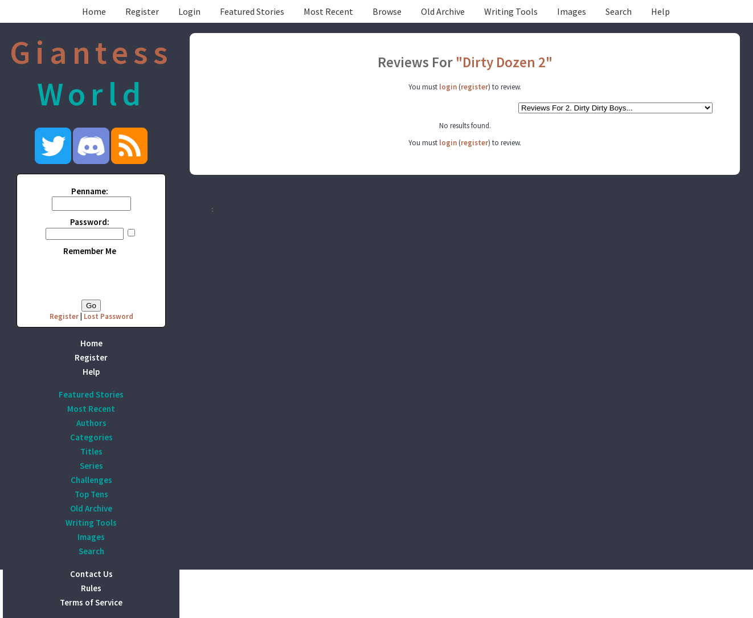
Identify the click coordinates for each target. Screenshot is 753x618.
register (474, 87)
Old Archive (443, 11)
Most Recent (328, 11)
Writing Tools (511, 11)
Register (142, 11)
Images (571, 11)
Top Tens (91, 494)
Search (618, 11)
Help (660, 11)
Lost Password (108, 316)
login (448, 87)
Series (91, 465)
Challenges (91, 479)
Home (94, 11)
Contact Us (91, 573)
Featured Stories (252, 11)
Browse (387, 11)
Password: (89, 221)
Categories (91, 437)
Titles (91, 451)
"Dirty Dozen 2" (504, 62)
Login (189, 11)
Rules (91, 588)
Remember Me (89, 250)
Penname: (89, 191)
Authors (91, 423)
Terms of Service (91, 602)
